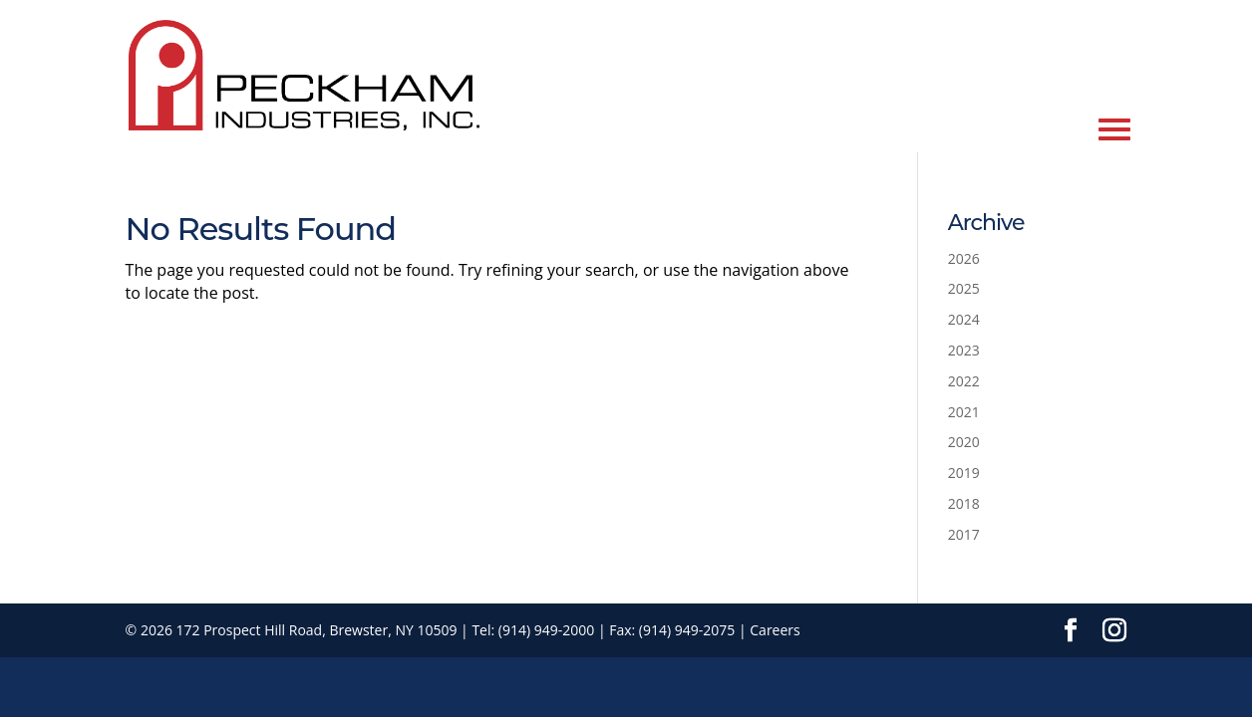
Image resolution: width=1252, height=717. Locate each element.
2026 (964, 258)
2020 (964, 441)
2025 (964, 288)
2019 (964, 472)
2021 (964, 411)
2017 (964, 534)
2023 (964, 350)
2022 (964, 380)
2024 (964, 319)
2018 (964, 503)
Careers (774, 629)
